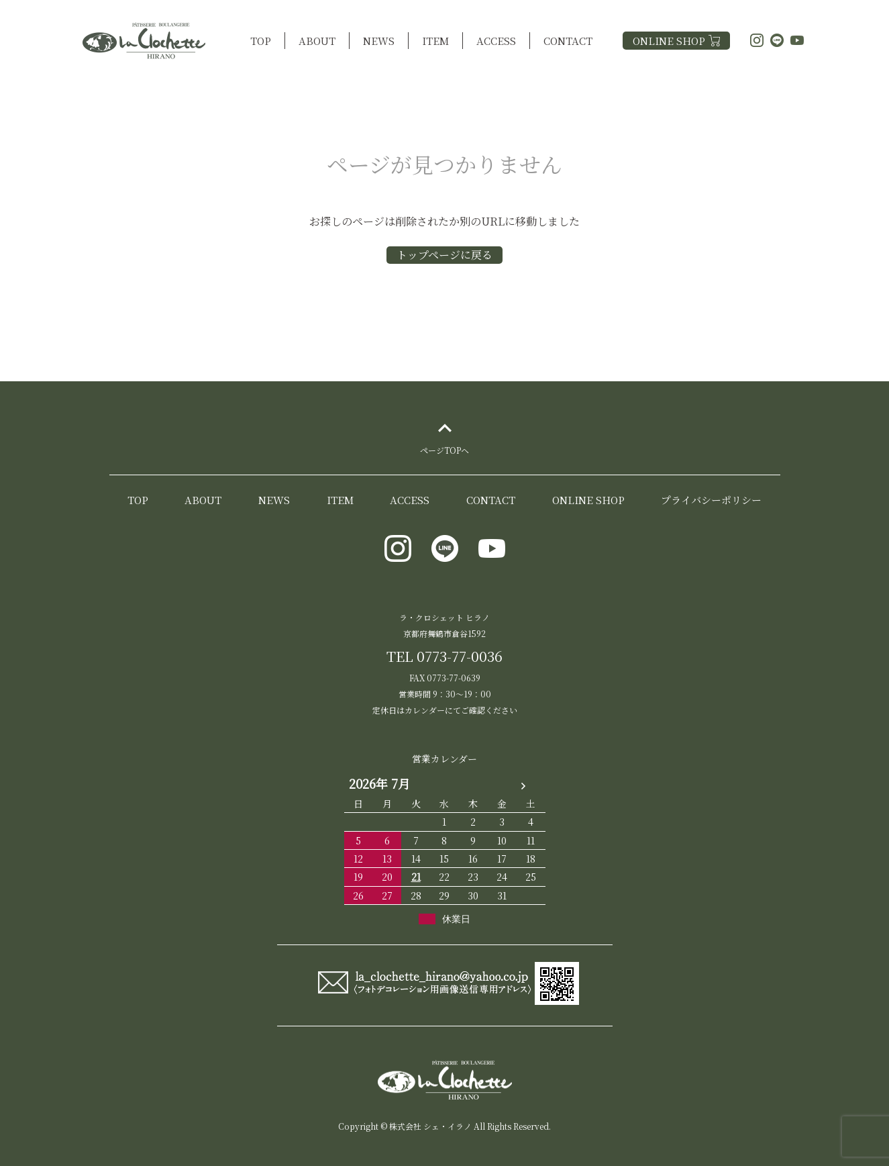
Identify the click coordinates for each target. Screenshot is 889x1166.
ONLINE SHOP (676, 41)
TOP (260, 41)
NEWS (379, 41)
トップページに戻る (444, 254)
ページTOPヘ (444, 464)
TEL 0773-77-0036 (444, 656)
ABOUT (317, 41)
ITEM (435, 41)
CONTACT (567, 41)
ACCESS (496, 41)
